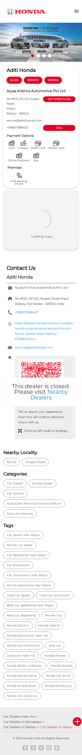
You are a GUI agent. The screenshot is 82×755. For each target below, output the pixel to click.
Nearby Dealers (49, 394)
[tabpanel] (41, 42)
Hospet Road (35, 462)
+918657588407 (17, 127)
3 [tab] (44, 55)
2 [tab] (38, 55)
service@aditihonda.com (24, 120)
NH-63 (11, 462)
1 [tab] (32, 55)
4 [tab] (49, 55)
